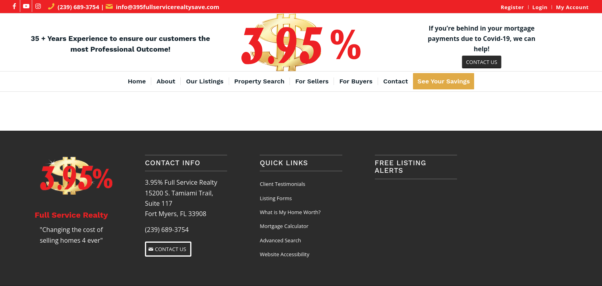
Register (512, 7)
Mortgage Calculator (284, 226)
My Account (572, 7)
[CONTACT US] (481, 62)
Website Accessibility (284, 254)
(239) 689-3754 (78, 7)
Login (540, 7)
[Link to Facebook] (14, 6)
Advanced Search (280, 240)
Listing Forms (276, 198)
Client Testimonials (282, 183)
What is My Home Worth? (290, 212)
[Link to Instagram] (38, 6)
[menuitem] (512, 7)
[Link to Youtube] (26, 6)
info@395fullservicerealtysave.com (168, 7)
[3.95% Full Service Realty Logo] (301, 42)
